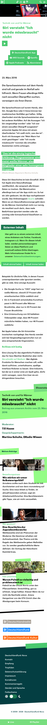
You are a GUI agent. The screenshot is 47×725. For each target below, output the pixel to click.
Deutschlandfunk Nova (16, 655)
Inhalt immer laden (35, 264)
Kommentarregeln (13, 684)
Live (12, 722)
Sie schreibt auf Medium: (14, 359)
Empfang (9, 663)
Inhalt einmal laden (12, 264)
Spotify (32, 57)
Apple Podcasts (15, 62)
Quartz (31, 198)
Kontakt (9, 659)
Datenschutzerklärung (15, 671)
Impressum (10, 676)
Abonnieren (34, 62)
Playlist (35, 722)
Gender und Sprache (15, 688)
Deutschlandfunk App (23, 52)
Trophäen (9, 667)
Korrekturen (10, 680)
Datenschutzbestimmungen (27, 256)
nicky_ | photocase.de (38, 14)
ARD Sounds (17, 57)
